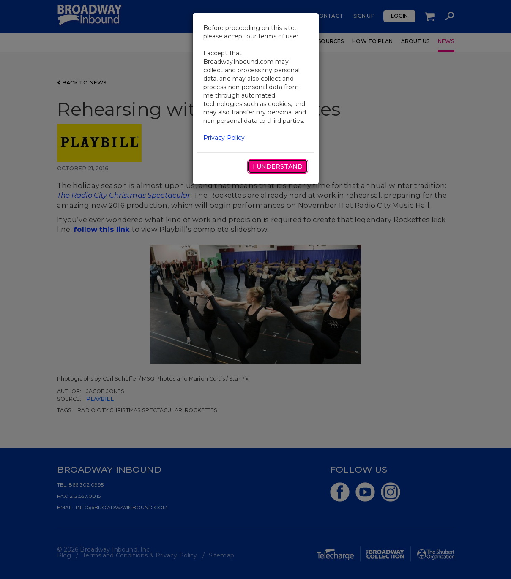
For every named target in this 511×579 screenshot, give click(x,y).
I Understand (278, 166)
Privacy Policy (224, 137)
